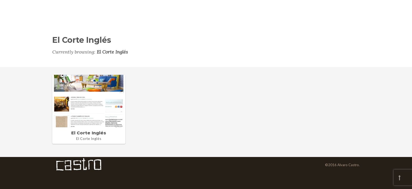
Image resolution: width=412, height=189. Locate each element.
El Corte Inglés (88, 132)
